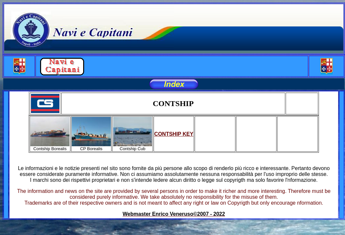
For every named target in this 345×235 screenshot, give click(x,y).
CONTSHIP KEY (173, 134)
